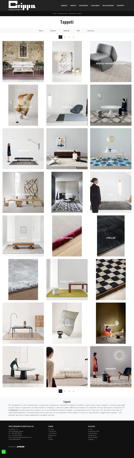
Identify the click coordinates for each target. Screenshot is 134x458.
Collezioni (83, 5)
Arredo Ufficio (92, 435)
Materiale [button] (66, 31)
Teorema (67, 107)
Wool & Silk (67, 281)
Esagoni (67, 194)
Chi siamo (51, 429)
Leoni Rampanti (23, 369)
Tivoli (67, 369)
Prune (23, 63)
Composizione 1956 (23, 194)
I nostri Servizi (52, 433)
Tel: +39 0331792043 (15, 433)
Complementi (72, 13)
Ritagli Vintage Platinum (111, 63)
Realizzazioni (108, 5)
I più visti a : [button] (91, 31)
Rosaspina (67, 63)
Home (54, 13)
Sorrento (111, 151)
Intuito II (23, 325)
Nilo (110, 194)
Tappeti (79, 13)
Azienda (64, 5)
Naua (23, 238)
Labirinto (23, 151)
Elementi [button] (53, 31)
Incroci (110, 107)
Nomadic (111, 369)
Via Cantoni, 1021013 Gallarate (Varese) (16, 430)
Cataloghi (95, 5)
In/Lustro (67, 238)
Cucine (90, 429)
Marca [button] (41, 31)
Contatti (120, 5)
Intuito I (67, 325)
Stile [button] (78, 31)
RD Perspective (23, 107)
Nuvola (23, 281)
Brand (50, 437)
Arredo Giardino (93, 437)
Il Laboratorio (52, 431)
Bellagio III (110, 325)
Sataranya (111, 281)
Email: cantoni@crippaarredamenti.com (20, 437)
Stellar (110, 238)
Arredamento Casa (93, 431)
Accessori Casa (62, 13)
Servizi (73, 5)
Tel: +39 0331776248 (15, 435)
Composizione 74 (67, 151)
